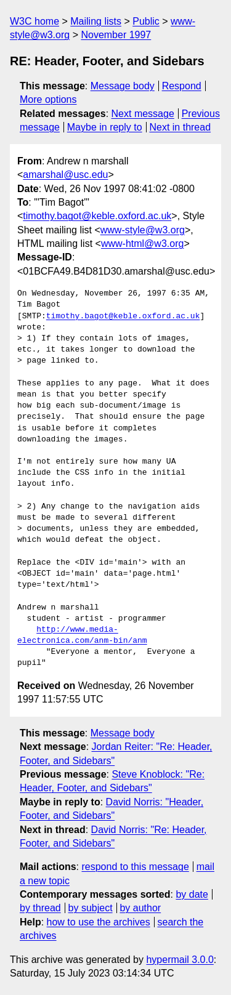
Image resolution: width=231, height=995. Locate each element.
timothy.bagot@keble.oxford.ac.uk (97, 216)
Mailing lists (95, 21)
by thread (40, 908)
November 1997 (116, 35)
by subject (90, 908)
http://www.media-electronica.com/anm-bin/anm (82, 635)
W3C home (34, 21)
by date (192, 894)
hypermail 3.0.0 (179, 959)
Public (146, 21)
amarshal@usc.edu (65, 174)
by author (140, 908)
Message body (123, 86)
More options (48, 99)
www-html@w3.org (142, 243)
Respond (181, 86)
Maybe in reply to (104, 127)
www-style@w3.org (142, 230)
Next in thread (180, 127)
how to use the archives (98, 922)
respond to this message (134, 866)
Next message (142, 113)
